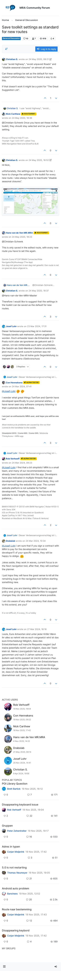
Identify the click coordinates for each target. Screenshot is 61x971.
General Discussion (11, 38)
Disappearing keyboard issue (20, 804)
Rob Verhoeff (13, 458)
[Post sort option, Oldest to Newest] (6, 49)
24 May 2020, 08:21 (39, 59)
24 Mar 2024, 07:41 (22, 386)
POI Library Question (14, 783)
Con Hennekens (14, 382)
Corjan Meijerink (15, 852)
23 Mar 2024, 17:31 (37, 326)
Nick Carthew (13, 114)
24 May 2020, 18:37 (39, 290)
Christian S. (12, 59)
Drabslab (10, 541)
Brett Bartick (13, 789)
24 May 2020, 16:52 (39, 160)
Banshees (12, 893)
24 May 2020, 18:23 (22, 237)
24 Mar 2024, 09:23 (22, 462)
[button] (4, 967)
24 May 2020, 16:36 (22, 118)
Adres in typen (11, 846)
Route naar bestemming (17, 909)
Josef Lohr (11, 326)
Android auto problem (15, 888)
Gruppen (7, 825)
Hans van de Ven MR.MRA (19, 232)
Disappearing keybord (15, 930)
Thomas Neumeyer (17, 873)
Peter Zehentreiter (17, 831)
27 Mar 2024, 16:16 (37, 629)
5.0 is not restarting (14, 867)
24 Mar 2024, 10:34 (36, 541)
